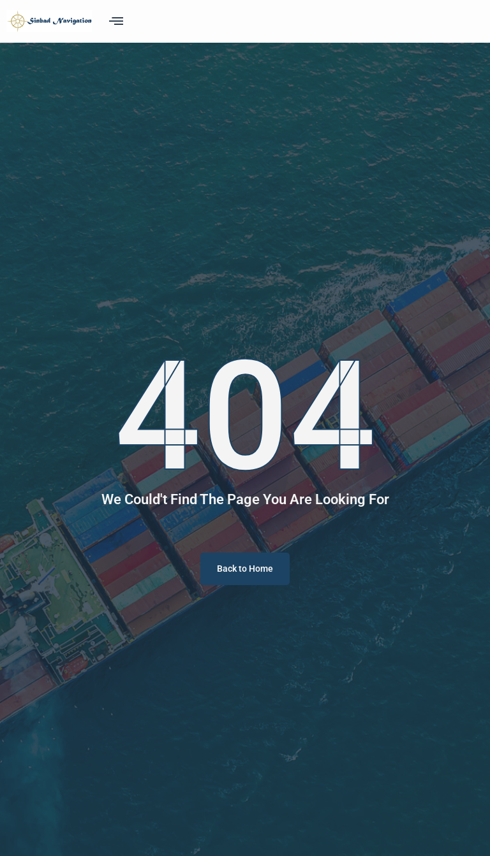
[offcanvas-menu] (116, 21)
